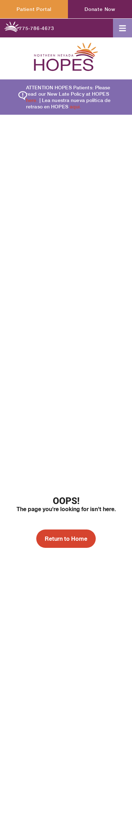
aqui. (75, 106)
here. (32, 100)
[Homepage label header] (66, 58)
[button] (122, 28)
